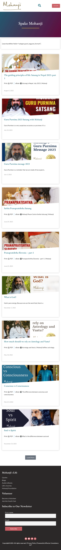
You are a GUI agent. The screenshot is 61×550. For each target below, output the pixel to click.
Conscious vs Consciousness (16, 385)
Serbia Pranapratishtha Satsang (17, 208)
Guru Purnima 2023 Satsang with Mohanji (23, 119)
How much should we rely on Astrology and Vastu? (27, 341)
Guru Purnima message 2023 (17, 163)
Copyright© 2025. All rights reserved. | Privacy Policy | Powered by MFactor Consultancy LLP (30, 544)
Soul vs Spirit (10, 430)
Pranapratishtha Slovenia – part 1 (19, 252)
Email (7, 520)
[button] (30, 457)
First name (9, 512)
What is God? (10, 297)
